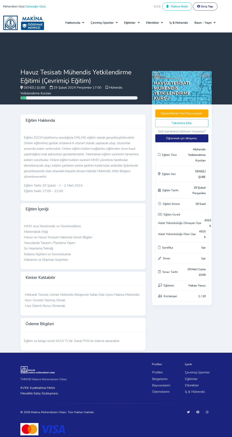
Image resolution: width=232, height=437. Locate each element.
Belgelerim (160, 379)
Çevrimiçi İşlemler (197, 372)
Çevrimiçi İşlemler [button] (102, 23)
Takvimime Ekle (182, 123)
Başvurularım (161, 385)
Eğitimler (191, 379)
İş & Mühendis (178, 23)
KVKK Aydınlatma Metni (37, 388)
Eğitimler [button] (130, 23)
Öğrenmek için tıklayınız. (181, 138)
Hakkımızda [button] (72, 23)
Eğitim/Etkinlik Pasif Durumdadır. (182, 113)
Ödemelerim (161, 391)
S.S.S (157, 6)
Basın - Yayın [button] (203, 23)
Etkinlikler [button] (152, 23)
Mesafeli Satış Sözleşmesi (39, 393)
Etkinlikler (192, 385)
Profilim (157, 372)
